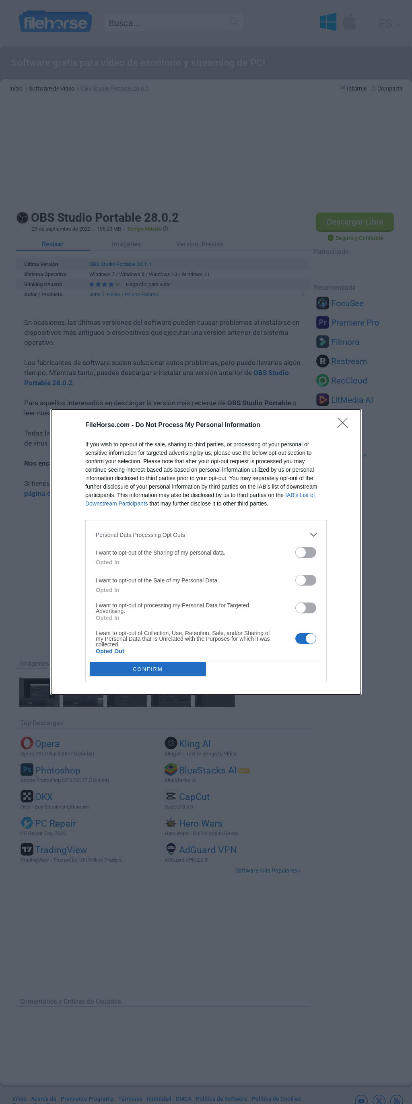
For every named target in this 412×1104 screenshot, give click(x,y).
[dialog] (206, 552)
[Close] (345, 425)
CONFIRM (148, 669)
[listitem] (206, 534)
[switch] (305, 552)
